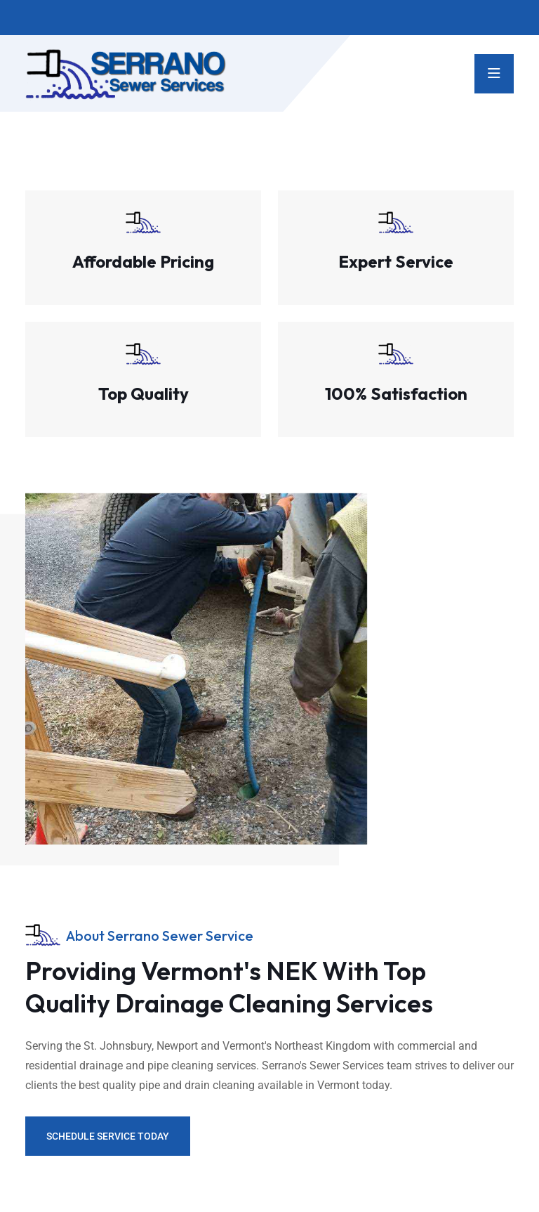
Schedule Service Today (107, 1136)
